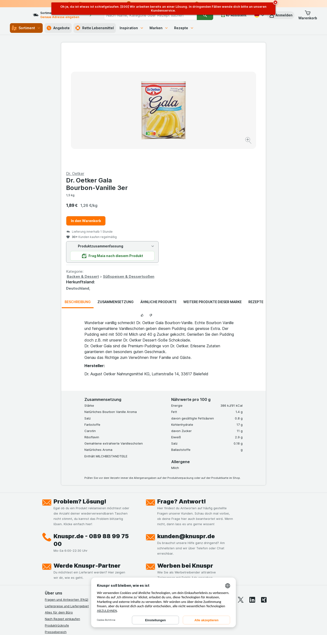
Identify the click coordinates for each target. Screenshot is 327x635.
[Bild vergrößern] (146, 126)
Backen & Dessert (185, 160)
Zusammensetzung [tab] (115, 186)
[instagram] (217, 484)
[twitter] (241, 484)
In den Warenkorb (188, 105)
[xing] (264, 484)
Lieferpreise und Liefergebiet (67, 490)
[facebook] (206, 484)
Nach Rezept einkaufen (62, 503)
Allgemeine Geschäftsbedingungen (71, 541)
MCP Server (54, 574)
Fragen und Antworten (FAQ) (66, 483)
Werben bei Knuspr (185, 449)
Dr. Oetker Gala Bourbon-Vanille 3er (199, 67)
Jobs (48, 528)
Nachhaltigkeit (56, 561)
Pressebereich (56, 515)
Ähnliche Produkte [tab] (158, 186)
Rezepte (184, 28)
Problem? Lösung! (80, 385)
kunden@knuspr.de (186, 420)
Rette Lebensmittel (94, 28)
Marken (159, 28)
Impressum (53, 548)
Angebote (58, 28)
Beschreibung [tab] (78, 186)
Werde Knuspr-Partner (87, 449)
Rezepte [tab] (255, 186)
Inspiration (132, 28)
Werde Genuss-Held (60, 554)
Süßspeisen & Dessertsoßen (231, 160)
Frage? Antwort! (181, 385)
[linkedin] (252, 484)
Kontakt (50, 522)
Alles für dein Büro (59, 496)
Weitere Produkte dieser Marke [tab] (212, 186)
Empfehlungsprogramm (62, 567)
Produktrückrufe (57, 509)
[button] (280, 15)
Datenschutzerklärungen (63, 535)
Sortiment (26, 28)
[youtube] (229, 484)
